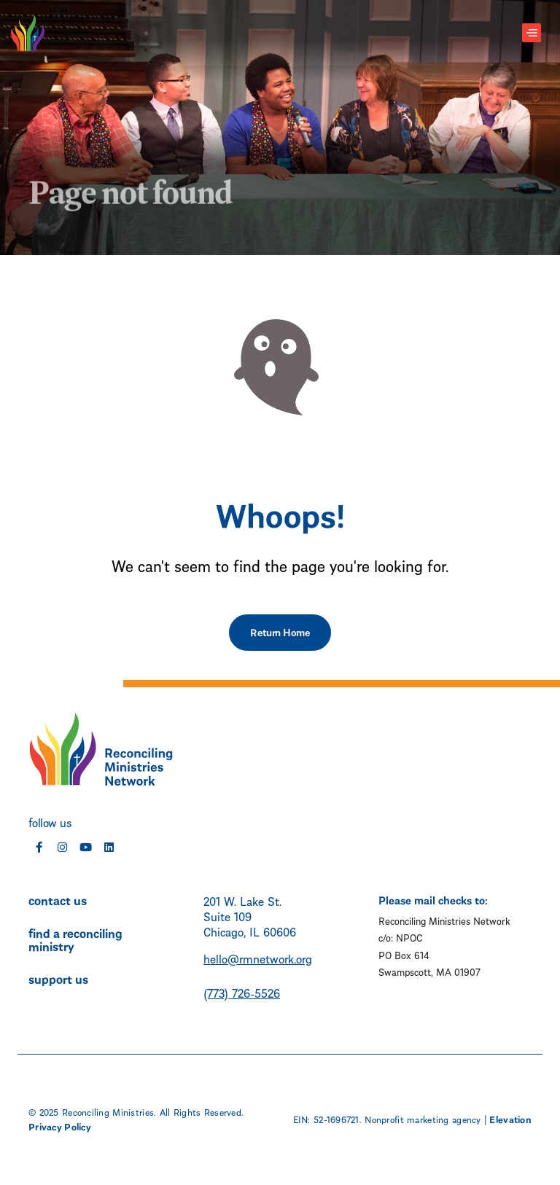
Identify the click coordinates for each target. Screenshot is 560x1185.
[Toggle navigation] (531, 33)
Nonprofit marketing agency (423, 1118)
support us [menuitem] (58, 978)
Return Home (279, 631)
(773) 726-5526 (241, 992)
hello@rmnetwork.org (257, 958)
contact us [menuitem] (57, 899)
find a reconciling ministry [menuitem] (75, 939)
